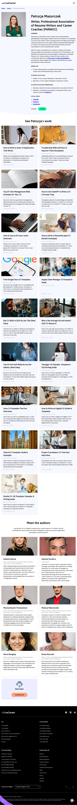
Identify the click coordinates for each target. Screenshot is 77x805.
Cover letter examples (45, 731)
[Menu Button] (74, 3)
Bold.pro (36, 102)
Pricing (41, 775)
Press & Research (44, 756)
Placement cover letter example (9, 773)
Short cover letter (44, 739)
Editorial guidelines (44, 759)
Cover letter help (44, 741)
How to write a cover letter (46, 733)
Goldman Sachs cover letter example (11, 770)
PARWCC (48, 92)
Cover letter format (44, 736)
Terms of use (43, 773)
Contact (42, 778)
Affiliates (42, 781)
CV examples (4, 728)
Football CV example (6, 754)
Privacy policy (43, 764)
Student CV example (6, 756)
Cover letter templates (45, 728)
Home (3, 8)
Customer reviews (44, 762)
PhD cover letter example (7, 764)
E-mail (42, 109)
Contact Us (19, 695)
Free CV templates (6, 739)
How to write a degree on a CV (9, 736)
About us (42, 754)
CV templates (4, 725)
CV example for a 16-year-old (9, 762)
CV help (3, 741)
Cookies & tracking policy (46, 767)
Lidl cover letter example (7, 767)
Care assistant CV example (8, 759)
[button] (72, 800)
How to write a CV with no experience (10, 733)
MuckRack (36, 104)
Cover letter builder (44, 725)
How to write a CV (5, 731)
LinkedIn (36, 99)
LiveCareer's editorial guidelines (58, 58)
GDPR (41, 770)
